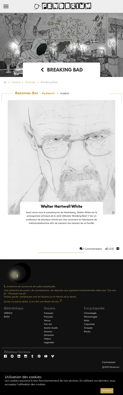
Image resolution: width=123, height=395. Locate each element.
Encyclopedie (94, 308)
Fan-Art (48, 324)
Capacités (89, 324)
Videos (47, 339)
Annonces (49, 335)
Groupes (88, 328)
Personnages (90, 317)
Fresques (48, 313)
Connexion (108, 362)
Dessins (16, 82)
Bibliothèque (13, 308)
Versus (47, 320)
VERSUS (8, 313)
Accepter (107, 391)
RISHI (7, 317)
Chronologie (90, 313)
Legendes (49, 342)
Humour (48, 332)
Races (87, 332)
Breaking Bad (26, 93)
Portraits (30, 82)
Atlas (86, 320)
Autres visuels (51, 328)
